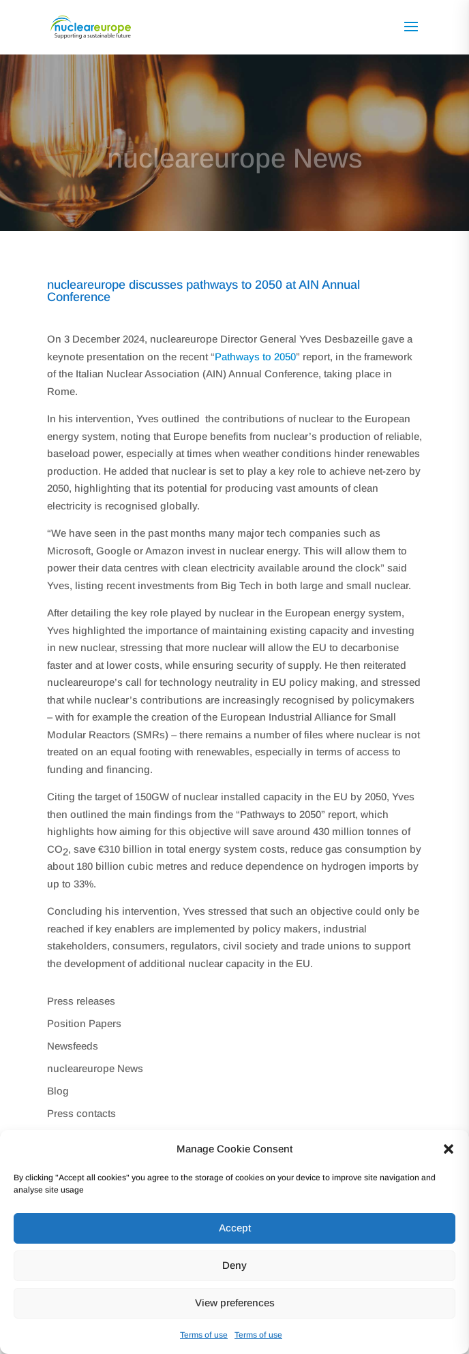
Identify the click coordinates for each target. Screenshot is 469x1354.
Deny (234, 1265)
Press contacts (81, 1113)
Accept (235, 1227)
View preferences (235, 1302)
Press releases (81, 1001)
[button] (448, 1149)
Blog (58, 1091)
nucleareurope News (95, 1068)
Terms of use (204, 1335)
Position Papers (84, 1023)
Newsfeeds (72, 1046)
